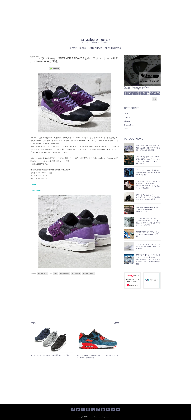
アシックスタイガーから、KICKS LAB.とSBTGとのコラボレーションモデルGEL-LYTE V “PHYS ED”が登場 (148, 160)
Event (126, 113)
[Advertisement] (95, 18)
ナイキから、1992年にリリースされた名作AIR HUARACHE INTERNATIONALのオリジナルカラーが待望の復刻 (148, 185)
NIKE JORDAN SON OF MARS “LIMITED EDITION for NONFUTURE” (147, 209)
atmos (34, 184)
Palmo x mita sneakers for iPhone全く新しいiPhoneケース (142, 87)
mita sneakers (37, 190)
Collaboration (64, 273)
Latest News (95, 48)
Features (127, 117)
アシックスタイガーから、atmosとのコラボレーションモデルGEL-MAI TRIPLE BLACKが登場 (148, 197)
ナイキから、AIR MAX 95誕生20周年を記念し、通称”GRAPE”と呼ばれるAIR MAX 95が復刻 (148, 148)
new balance (76, 273)
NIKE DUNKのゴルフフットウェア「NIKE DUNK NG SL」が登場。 (147, 234)
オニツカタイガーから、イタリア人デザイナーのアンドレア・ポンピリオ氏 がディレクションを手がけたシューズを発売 (148, 221)
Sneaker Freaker (88, 273)
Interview (127, 121)
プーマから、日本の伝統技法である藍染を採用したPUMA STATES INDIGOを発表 (148, 172)
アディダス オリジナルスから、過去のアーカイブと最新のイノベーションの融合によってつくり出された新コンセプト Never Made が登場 (148, 259)
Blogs (82, 48)
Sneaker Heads (113, 48)
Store (73, 48)
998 (55, 273)
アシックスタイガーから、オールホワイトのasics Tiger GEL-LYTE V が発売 (148, 246)
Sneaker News (42, 273)
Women (126, 129)
